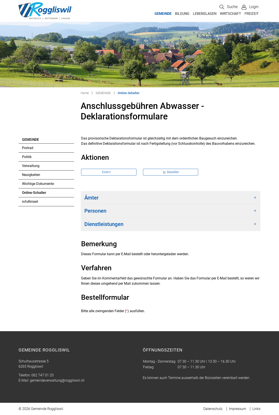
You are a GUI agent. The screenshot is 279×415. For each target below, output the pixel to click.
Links (256, 409)
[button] (229, 7)
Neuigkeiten (31, 175)
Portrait (27, 148)
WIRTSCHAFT (230, 14)
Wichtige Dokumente (38, 184)
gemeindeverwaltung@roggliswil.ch (57, 380)
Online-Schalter (34, 194)
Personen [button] (95, 211)
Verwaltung (30, 166)
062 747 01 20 (42, 375)
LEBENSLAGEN (204, 14)
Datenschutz (213, 409)
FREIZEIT (252, 14)
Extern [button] (106, 172)
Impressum (237, 409)
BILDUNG (182, 14)
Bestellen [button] (171, 172)
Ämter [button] (91, 198)
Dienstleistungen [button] (103, 224)
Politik (27, 157)
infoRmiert (30, 202)
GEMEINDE (163, 14)
